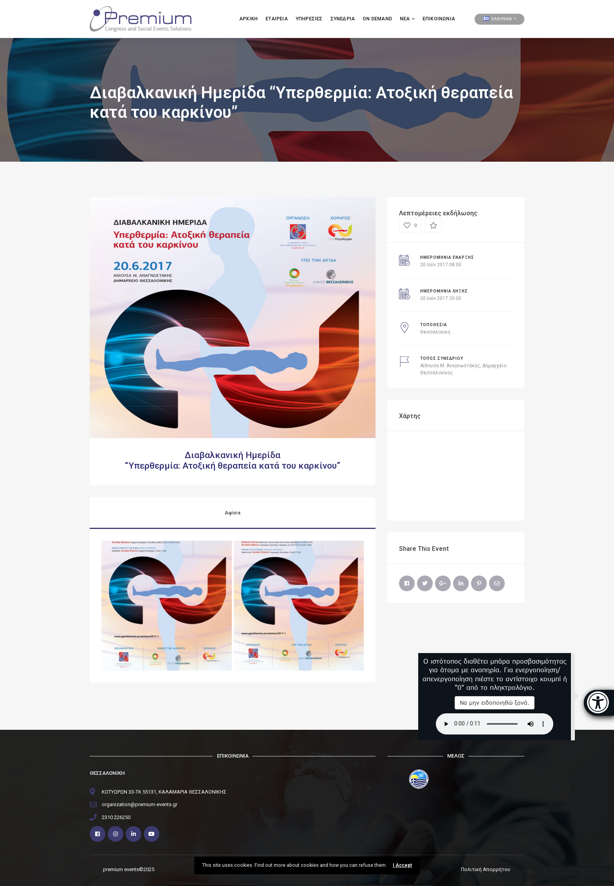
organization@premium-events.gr (139, 804)
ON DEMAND (377, 19)
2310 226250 (116, 817)
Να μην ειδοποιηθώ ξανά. (494, 702)
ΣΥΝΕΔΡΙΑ (342, 19)
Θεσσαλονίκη (435, 332)
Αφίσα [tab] (232, 513)
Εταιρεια (276, 19)
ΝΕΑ (407, 19)
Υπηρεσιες (309, 19)
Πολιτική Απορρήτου (485, 869)
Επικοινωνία (439, 19)
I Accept (402, 865)
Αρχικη (248, 19)
